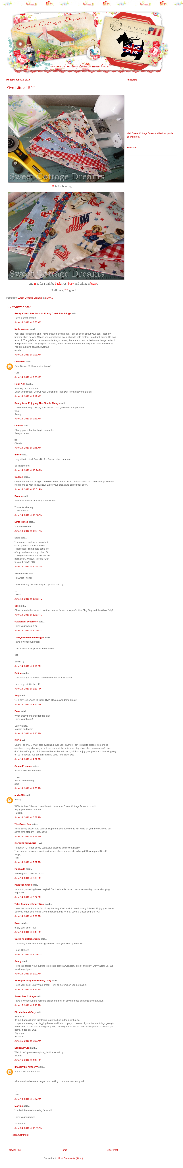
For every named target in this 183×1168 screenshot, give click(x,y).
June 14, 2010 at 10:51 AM (28, 489)
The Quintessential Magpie (29, 637)
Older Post (112, 1150)
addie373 (19, 795)
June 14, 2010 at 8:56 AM (27, 322)
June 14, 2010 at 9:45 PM (27, 932)
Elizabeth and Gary (25, 1012)
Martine (18, 1106)
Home (64, 1150)
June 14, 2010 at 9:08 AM (27, 377)
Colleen (18, 477)
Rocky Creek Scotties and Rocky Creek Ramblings (42, 313)
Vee (16, 605)
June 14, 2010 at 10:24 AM (28, 470)
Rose (17, 923)
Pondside (19, 869)
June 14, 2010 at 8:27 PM (27, 897)
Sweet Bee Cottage (25, 996)
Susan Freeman (23, 766)
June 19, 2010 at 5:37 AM (27, 1099)
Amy (17, 695)
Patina (18, 673)
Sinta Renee (21, 521)
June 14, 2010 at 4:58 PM (27, 788)
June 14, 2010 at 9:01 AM (27, 354)
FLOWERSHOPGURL (26, 843)
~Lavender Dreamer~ (26, 621)
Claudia (18, 425)
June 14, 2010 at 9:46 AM (27, 447)
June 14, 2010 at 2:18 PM (27, 688)
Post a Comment (19, 1134)
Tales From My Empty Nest (29, 904)
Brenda (18, 496)
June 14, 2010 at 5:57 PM (27, 817)
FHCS (17, 740)
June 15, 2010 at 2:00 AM (27, 973)
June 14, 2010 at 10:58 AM (28, 515)
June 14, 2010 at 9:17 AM (27, 396)
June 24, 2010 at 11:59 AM (28, 1128)
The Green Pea (22, 824)
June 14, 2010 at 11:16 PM (28, 954)
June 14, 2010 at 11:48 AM (28, 566)
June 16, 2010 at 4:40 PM (27, 1060)
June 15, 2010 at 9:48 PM (27, 1005)
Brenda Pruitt (21, 1047)
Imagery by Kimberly (26, 1067)
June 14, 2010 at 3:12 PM (27, 704)
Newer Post (15, 1150)
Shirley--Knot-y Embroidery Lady (32, 980)
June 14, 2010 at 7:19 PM (27, 836)
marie (17, 454)
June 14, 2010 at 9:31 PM (27, 916)
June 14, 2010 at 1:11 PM (27, 666)
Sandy (18, 961)
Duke (17, 711)
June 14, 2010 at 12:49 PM (28, 630)
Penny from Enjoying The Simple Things (37, 403)
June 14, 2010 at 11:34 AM (28, 531)
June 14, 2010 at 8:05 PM (27, 878)
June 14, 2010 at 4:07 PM (27, 759)
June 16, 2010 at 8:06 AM (27, 1041)
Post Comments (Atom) (70, 1158)
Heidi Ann (19, 384)
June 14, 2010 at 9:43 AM (27, 418)
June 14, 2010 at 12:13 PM (28, 599)
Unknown (19, 361)
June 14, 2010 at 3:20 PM (27, 733)
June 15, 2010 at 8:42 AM (27, 989)
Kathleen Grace (23, 884)
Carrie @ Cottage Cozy (27, 939)
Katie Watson (21, 329)
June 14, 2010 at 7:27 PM (27, 862)
